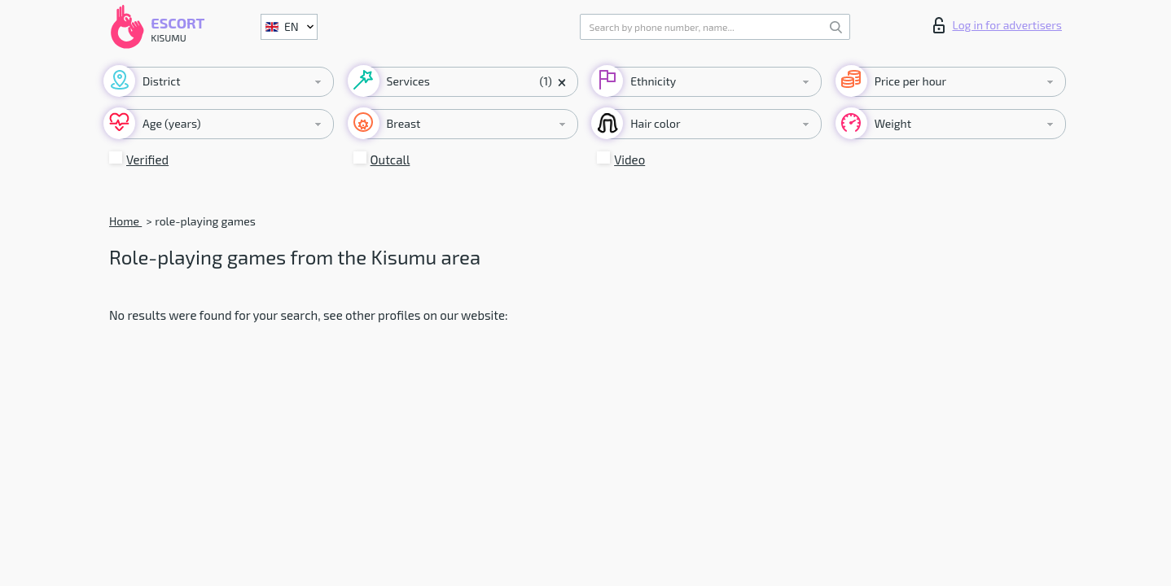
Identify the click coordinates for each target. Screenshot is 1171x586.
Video (629, 159)
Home (125, 221)
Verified (147, 159)
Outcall (390, 159)
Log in (997, 25)
